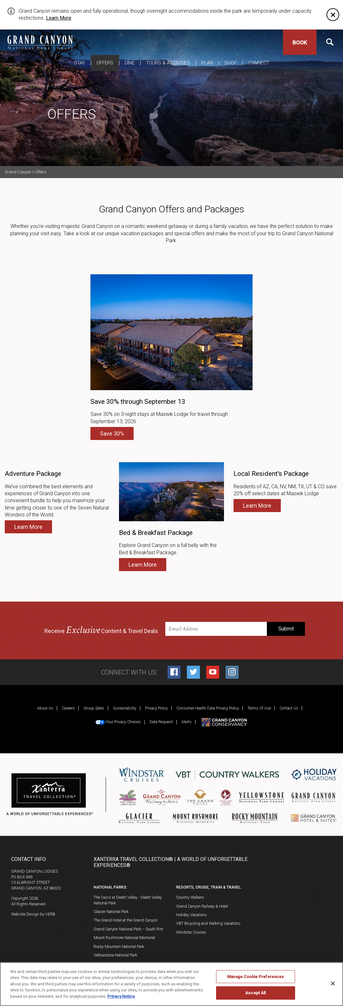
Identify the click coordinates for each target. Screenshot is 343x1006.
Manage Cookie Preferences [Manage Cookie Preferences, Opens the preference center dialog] (255, 976)
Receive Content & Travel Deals (101, 630)
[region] (171, 984)
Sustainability (124, 708)
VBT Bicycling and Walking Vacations (208, 923)
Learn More (58, 18)
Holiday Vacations (191, 914)
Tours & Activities (168, 63)
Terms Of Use (259, 708)
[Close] (333, 14)
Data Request (161, 721)
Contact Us (289, 708)
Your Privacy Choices (118, 721)
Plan (207, 63)
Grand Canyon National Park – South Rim (128, 929)
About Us (45, 708)
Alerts (186, 721)
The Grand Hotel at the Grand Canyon (125, 920)
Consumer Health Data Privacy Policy (207, 708)
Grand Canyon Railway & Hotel (202, 906)
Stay (79, 63)
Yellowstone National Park (115, 955)
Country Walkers (190, 897)
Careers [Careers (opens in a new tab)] (68, 708)
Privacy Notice (121, 996)
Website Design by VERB (33, 914)
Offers (104, 63)
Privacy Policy (156, 708)
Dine (130, 63)
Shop (230, 63)
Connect (258, 63)
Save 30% (112, 433)
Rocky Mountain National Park (119, 946)
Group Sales (93, 708)
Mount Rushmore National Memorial (124, 937)
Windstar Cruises (191, 932)
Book (300, 42)
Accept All (255, 992)
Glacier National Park (111, 911)
